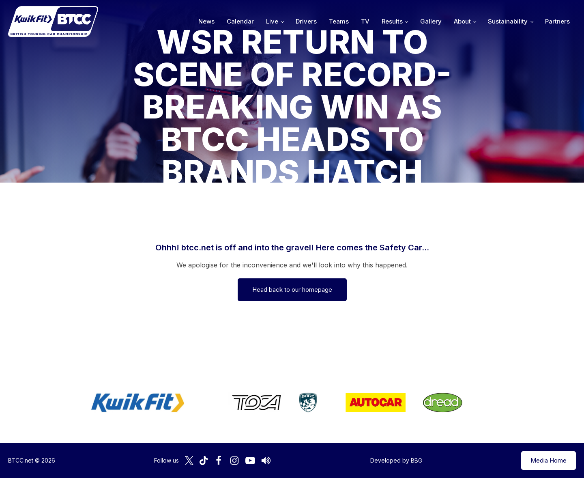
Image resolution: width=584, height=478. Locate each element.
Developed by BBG (396, 460)
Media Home (548, 460)
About (462, 21)
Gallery (431, 21)
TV (365, 21)
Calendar (240, 21)
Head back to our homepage (292, 289)
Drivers (306, 21)
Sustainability (508, 21)
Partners (557, 21)
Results (392, 21)
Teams (339, 21)
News (206, 21)
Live (272, 21)
